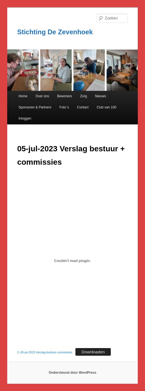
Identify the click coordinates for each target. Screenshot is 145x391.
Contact (83, 107)
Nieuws (100, 96)
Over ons (42, 96)
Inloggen (24, 118)
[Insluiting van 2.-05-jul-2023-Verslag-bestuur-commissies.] (72, 260)
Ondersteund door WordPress (72, 373)
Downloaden (93, 351)
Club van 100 (106, 107)
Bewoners (64, 96)
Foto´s (64, 107)
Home (22, 96)
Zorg (83, 96)
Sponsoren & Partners (34, 107)
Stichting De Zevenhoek (55, 32)
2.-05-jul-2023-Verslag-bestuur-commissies (44, 352)
